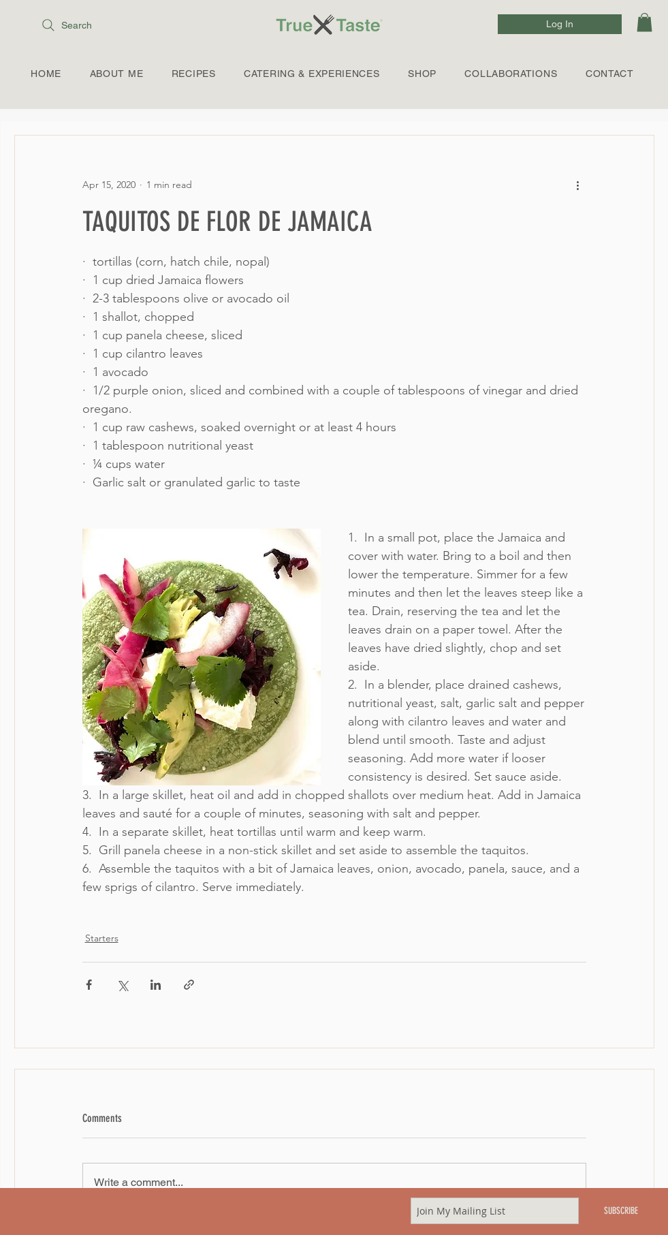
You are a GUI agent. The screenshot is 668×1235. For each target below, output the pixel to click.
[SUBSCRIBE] (621, 1211)
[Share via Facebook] (88, 984)
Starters (101, 938)
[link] (644, 22)
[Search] (98, 25)
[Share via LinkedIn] (155, 984)
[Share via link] (188, 984)
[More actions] (578, 184)
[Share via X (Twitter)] (122, 984)
